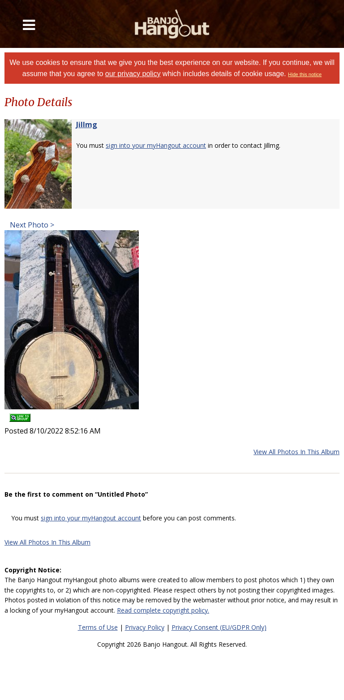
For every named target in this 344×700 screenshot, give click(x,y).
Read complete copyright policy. (163, 610)
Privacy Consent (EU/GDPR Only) (219, 627)
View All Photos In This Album (297, 451)
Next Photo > (31, 225)
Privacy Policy (144, 627)
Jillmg (86, 124)
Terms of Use (98, 627)
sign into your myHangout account (156, 145)
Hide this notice (305, 74)
